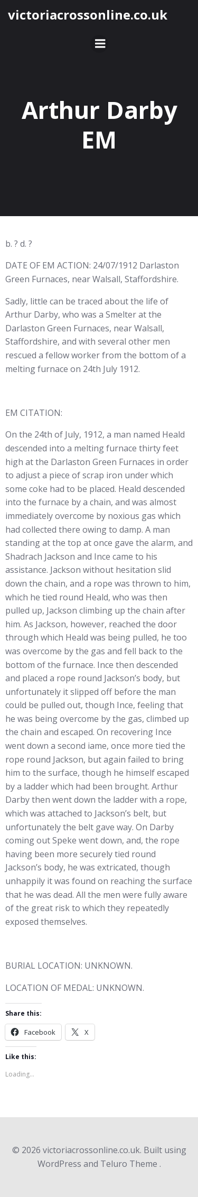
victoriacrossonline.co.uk (87, 14)
